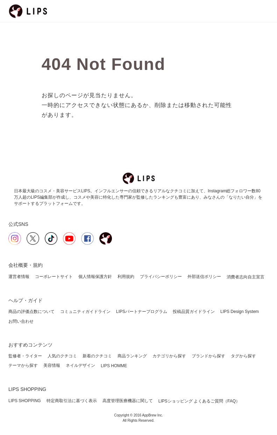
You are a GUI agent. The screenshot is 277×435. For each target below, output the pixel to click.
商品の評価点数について (31, 311)
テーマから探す (23, 365)
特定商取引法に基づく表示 (72, 400)
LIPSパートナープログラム (141, 311)
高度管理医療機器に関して (127, 400)
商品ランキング (132, 356)
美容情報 (51, 365)
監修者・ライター (25, 356)
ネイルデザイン (80, 365)
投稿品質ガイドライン (194, 311)
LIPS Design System (239, 311)
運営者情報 (18, 276)
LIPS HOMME (114, 365)
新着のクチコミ (97, 356)
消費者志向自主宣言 (245, 276)
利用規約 (126, 276)
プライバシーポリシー (161, 276)
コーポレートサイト (54, 276)
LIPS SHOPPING (24, 400)
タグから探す (243, 356)
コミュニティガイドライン (85, 311)
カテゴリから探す (169, 356)
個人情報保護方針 (95, 276)
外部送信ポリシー (204, 276)
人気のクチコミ (62, 356)
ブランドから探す (208, 356)
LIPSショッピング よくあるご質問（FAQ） (199, 401)
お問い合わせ (21, 321)
